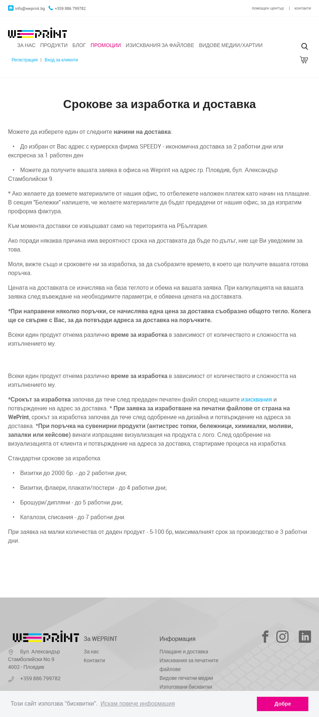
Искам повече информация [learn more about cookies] (137, 703)
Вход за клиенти (61, 60)
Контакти (94, 660)
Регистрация (24, 60)
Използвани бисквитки (186, 686)
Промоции (106, 45)
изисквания (256, 399)
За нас (26, 45)
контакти (303, 8)
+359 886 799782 (67, 8)
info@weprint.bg (26, 8)
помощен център (268, 8)
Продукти (53, 45)
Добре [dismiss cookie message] (283, 704)
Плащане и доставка (184, 651)
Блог (79, 45)
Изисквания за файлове (160, 45)
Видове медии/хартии (230, 45)
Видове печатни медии (186, 677)
